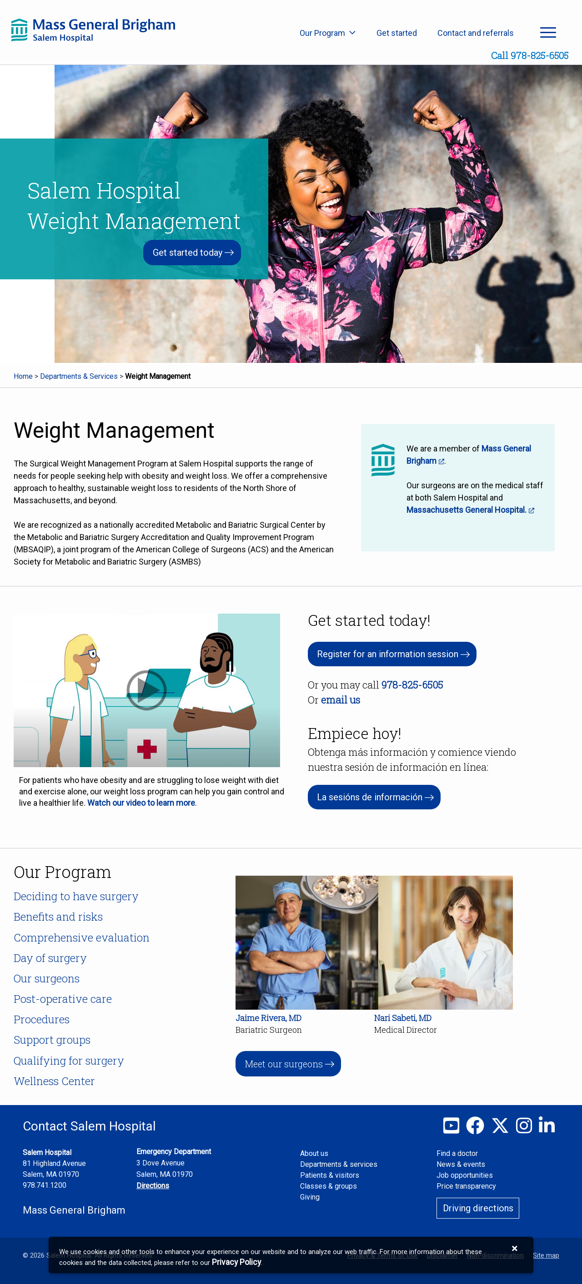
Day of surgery (50, 958)
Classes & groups (328, 1186)
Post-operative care (63, 999)
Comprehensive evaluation (82, 937)
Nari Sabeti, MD (402, 1017)
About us (314, 1153)
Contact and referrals (475, 33)
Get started (396, 33)
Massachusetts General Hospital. (466, 510)
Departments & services (338, 1164)
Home (23, 376)
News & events (460, 1164)
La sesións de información (369, 797)
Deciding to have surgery (76, 896)
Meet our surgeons (284, 1064)
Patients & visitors (329, 1175)
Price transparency (466, 1186)
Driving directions (478, 1208)
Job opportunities (464, 1175)
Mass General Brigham (74, 1210)
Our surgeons (47, 978)
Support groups (52, 1039)
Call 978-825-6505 (529, 55)
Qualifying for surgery (69, 1060)
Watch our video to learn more (141, 803)
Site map (546, 1255)
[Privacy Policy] (236, 1262)
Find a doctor (457, 1153)
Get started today (187, 252)
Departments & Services (79, 376)
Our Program (328, 33)
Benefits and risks (58, 916)
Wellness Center (54, 1081)
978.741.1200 (44, 1185)
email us (340, 699)
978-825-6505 (412, 684)
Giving (310, 1197)
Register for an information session (387, 654)
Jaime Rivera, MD (268, 1017)
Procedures (42, 1019)
